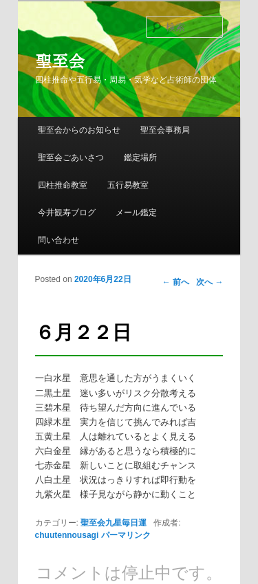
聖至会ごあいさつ (71, 157)
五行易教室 (128, 185)
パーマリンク (126, 535)
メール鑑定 (136, 212)
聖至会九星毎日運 (113, 523)
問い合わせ (58, 240)
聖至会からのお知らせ (79, 130)
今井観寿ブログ (67, 212)
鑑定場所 (140, 157)
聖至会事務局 (165, 130)
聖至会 (60, 61)
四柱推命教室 (62, 185)
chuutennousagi (67, 535)
